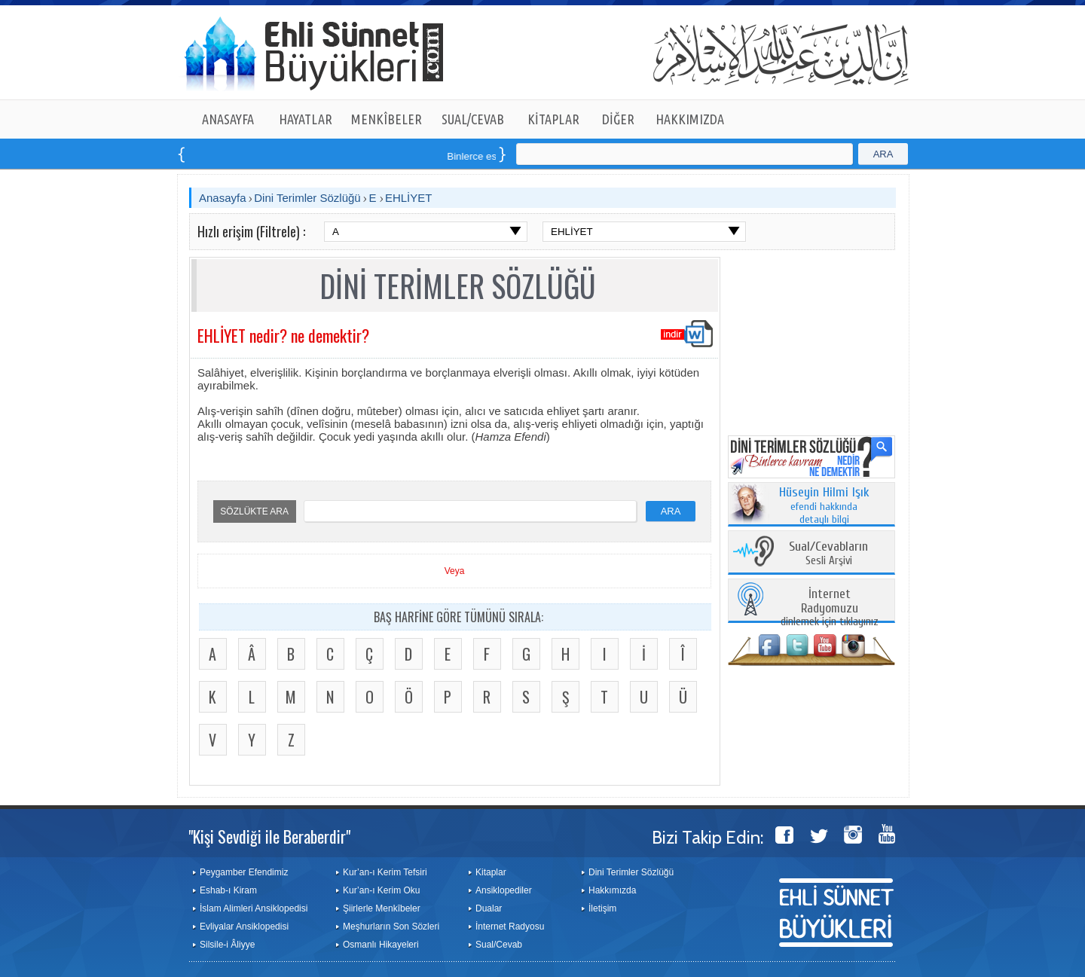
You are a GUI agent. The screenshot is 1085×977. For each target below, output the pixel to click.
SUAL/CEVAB (473, 119)
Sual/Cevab (498, 944)
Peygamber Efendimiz (244, 872)
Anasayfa (222, 197)
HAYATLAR (305, 119)
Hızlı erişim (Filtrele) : (251, 231)
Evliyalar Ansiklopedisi (244, 926)
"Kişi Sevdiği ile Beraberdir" (269, 836)
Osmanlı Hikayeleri (381, 944)
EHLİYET (408, 197)
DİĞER (618, 119)
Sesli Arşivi (828, 554)
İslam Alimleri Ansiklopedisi (253, 908)
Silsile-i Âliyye (227, 944)
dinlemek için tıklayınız (830, 608)
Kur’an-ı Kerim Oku (381, 890)
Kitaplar (490, 872)
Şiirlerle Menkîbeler (381, 908)
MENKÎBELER (386, 119)
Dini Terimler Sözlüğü (307, 197)
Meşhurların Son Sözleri (391, 926)
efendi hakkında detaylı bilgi (824, 506)
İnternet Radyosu (509, 926)
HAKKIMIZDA (690, 119)
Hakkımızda (612, 890)
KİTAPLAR (553, 119)
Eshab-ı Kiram (228, 890)
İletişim (602, 908)
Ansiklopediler (503, 890)
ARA (883, 154)
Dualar (488, 908)
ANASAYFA (228, 119)
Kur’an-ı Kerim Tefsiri (385, 872)
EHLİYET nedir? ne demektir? (283, 335)
